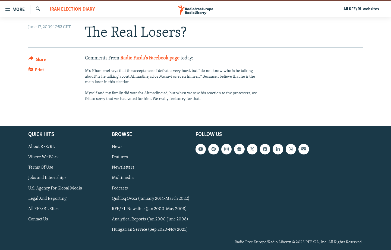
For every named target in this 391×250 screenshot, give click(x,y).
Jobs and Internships (47, 178)
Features (120, 157)
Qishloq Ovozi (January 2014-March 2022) (151, 199)
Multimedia (123, 178)
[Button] (37, 60)
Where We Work (43, 157)
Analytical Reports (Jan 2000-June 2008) (150, 219)
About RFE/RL (41, 147)
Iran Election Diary (72, 9)
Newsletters (123, 168)
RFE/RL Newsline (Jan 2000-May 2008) (149, 209)
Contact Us (38, 219)
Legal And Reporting (47, 199)
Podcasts (120, 188)
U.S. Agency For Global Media (55, 188)
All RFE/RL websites (361, 9)
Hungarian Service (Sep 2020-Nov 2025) (150, 229)
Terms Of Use (40, 168)
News (117, 147)
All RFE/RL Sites (43, 209)
